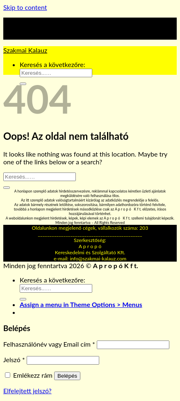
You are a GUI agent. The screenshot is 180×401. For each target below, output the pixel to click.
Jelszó (14, 359)
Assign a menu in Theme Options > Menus (81, 304)
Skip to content (25, 7)
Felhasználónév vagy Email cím (49, 344)
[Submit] (6, 187)
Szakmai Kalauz (25, 50)
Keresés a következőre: (52, 64)
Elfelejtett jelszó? (27, 390)
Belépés (67, 376)
